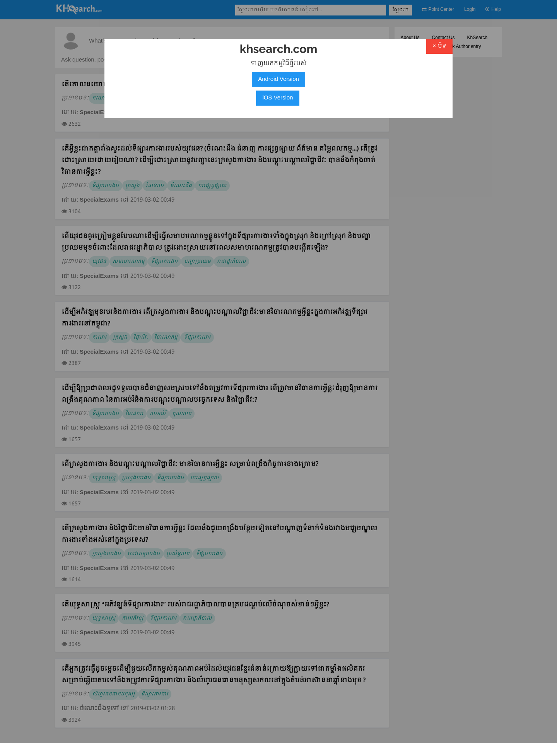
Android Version (278, 79)
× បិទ (439, 46)
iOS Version (277, 98)
